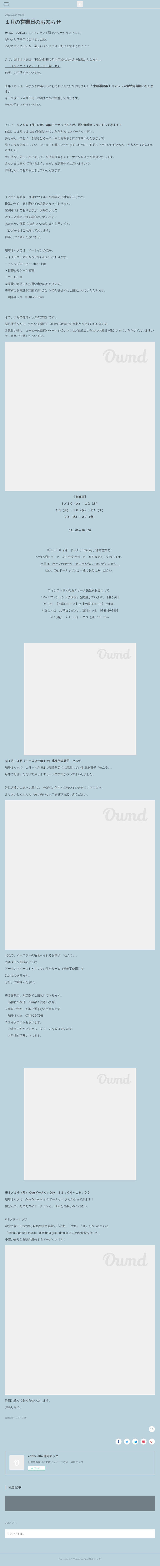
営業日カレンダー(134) (15, 1418)
